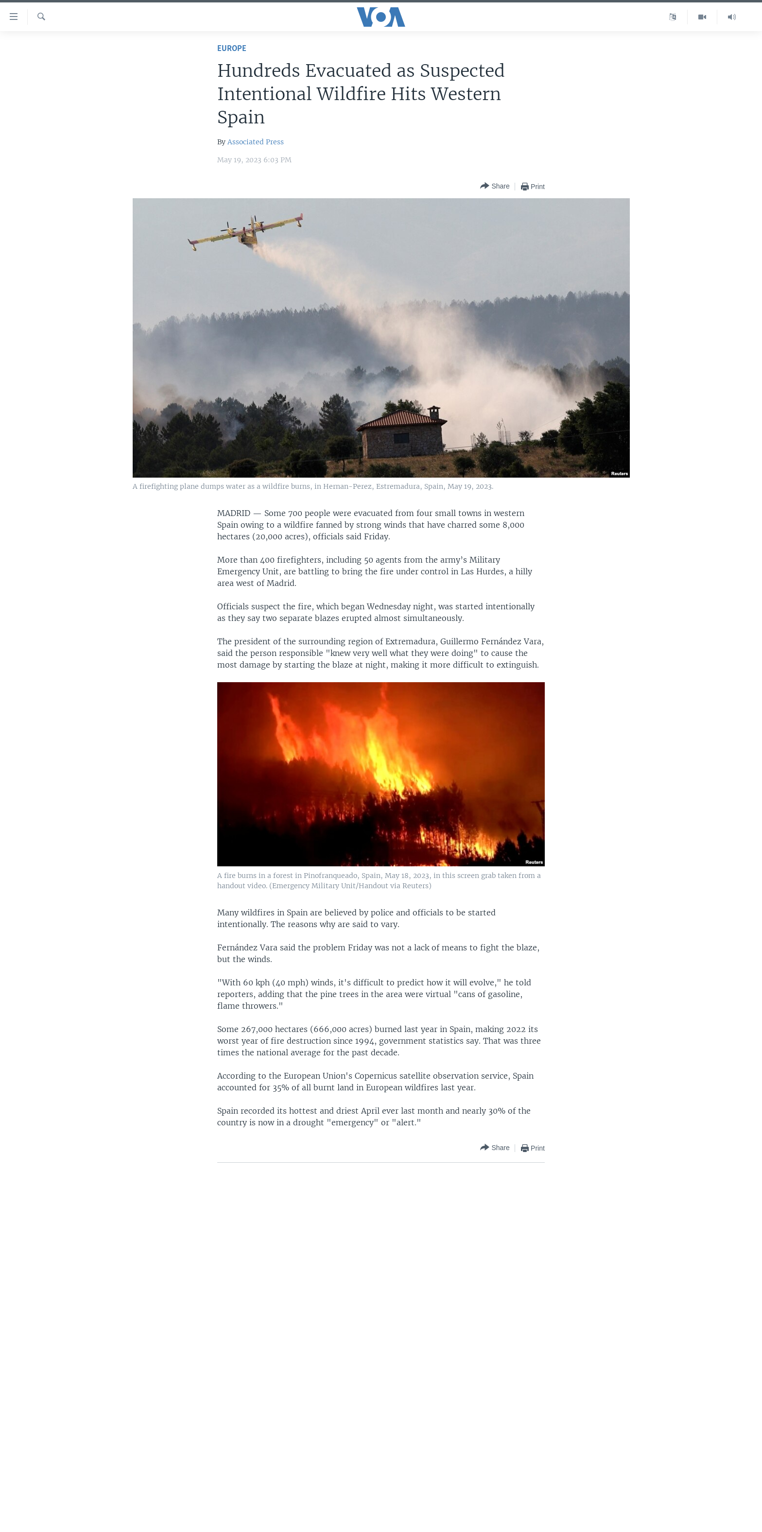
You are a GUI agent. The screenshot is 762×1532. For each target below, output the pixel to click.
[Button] (494, 186)
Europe (231, 49)
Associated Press (255, 142)
